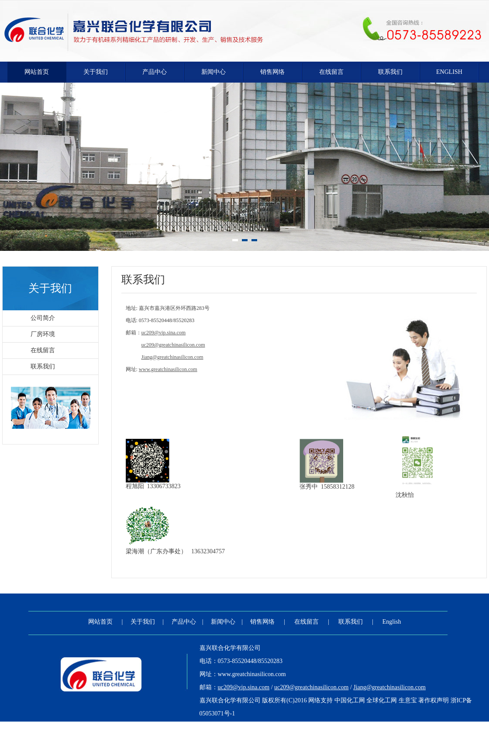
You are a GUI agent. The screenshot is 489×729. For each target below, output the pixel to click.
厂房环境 (43, 334)
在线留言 (331, 72)
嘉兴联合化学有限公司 (230, 648)
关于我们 (95, 72)
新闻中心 (213, 72)
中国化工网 (349, 700)
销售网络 (272, 72)
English (449, 72)
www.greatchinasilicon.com (252, 674)
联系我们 (390, 72)
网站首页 (36, 72)
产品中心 (154, 72)
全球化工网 (381, 700)
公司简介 (43, 318)
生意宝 (408, 700)
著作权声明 (433, 700)
